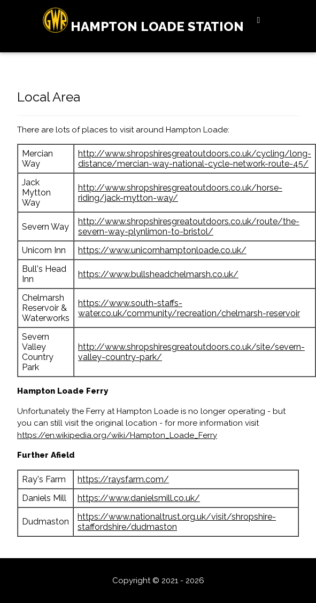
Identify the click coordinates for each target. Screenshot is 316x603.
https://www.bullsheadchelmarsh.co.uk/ (158, 274)
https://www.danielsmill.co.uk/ (139, 498)
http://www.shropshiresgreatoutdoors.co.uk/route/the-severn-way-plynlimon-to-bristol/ (188, 226)
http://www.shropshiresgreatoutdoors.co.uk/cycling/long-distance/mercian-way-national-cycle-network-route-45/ (194, 158)
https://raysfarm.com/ (123, 479)
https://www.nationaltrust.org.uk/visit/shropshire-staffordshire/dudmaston (177, 522)
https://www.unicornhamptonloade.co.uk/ (162, 250)
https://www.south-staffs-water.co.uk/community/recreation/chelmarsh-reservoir (189, 308)
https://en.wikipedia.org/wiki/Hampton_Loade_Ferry (117, 435)
